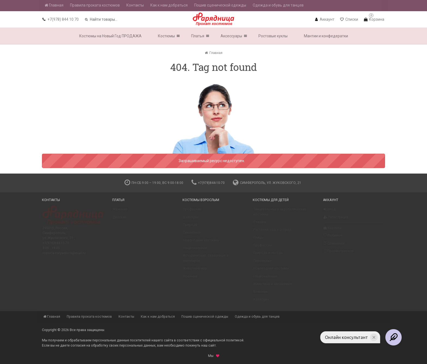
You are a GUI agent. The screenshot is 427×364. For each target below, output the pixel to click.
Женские (120, 212)
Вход (329, 212)
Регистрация (336, 220)
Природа (190, 227)
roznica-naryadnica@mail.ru (64, 255)
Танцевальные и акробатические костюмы (280, 214)
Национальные (195, 250)
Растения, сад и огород (272, 232)
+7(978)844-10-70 (208, 182)
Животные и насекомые (272, 286)
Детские (119, 220)
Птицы (258, 240)
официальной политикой (223, 340)
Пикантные (192, 235)
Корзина (332, 230)
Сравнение (334, 246)
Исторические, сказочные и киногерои (205, 260)
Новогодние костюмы (201, 243)
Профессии (192, 212)
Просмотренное (338, 253)
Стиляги (259, 224)
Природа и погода (268, 255)
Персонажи (262, 263)
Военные (190, 279)
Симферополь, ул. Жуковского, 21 (267, 182)
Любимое (333, 238)
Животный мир (195, 271)
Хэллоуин (191, 220)
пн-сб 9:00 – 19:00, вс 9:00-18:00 (153, 182)
